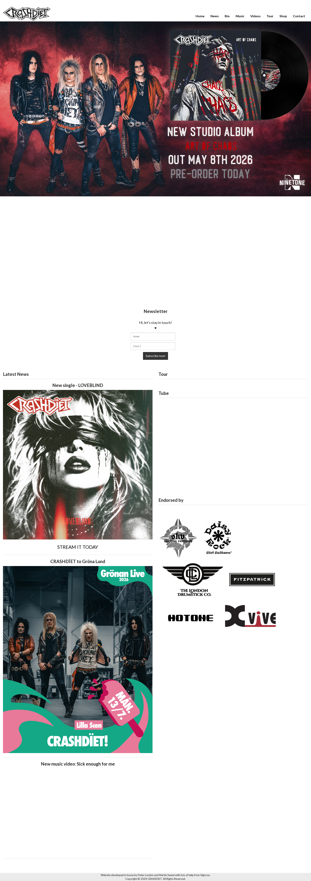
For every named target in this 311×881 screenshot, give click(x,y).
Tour (270, 16)
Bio (227, 16)
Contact (299, 16)
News (214, 16)
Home (200, 16)
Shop (283, 16)
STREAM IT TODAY (77, 547)
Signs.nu (205, 875)
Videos (255, 16)
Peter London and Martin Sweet (156, 875)
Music (240, 16)
